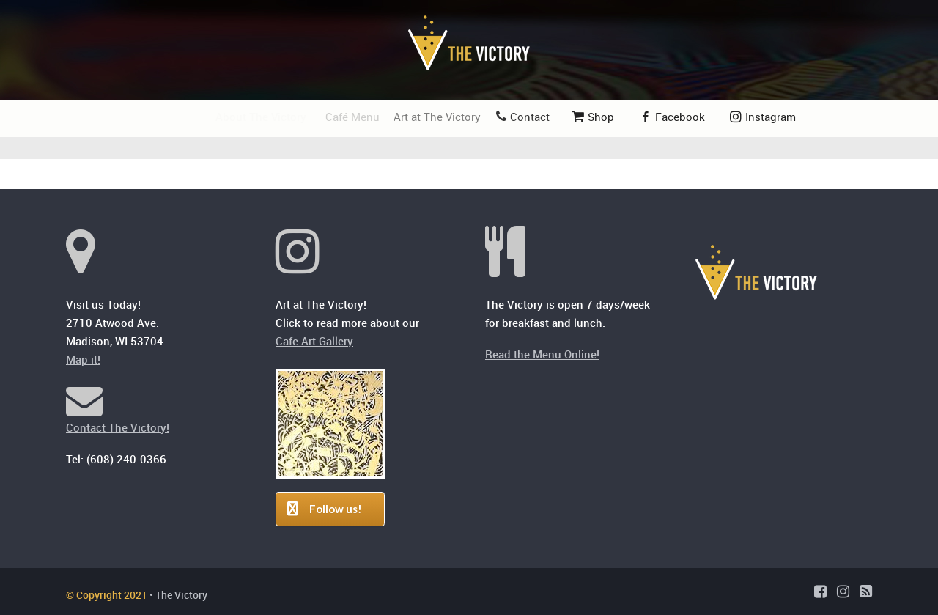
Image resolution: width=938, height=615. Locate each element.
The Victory (181, 595)
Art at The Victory (442, 116)
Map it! (83, 359)
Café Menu (356, 116)
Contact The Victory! (117, 427)
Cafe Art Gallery (314, 341)
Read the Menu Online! (542, 354)
